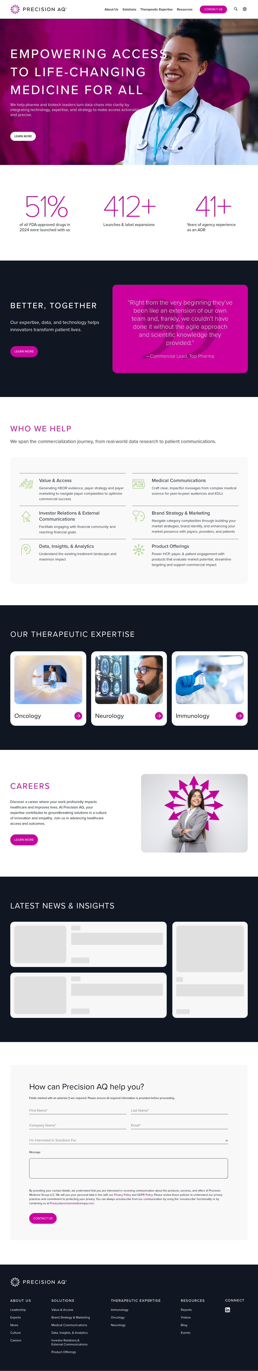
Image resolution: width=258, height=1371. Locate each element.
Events (185, 1332)
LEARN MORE (24, 351)
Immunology (119, 1309)
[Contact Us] (213, 9)
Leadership (18, 1309)
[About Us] (112, 9)
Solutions (63, 1300)
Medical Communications (69, 1325)
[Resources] (185, 9)
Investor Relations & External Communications (69, 1342)
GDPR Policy (145, 1195)
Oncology (118, 1317)
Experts (15, 1317)
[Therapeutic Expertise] (156, 9)
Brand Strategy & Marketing (70, 1317)
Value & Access (62, 1309)
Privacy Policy (122, 1195)
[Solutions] (129, 9)
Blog (184, 1325)
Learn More (23, 136)
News (14, 1325)
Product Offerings (63, 1352)
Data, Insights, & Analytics (69, 1332)
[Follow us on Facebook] (227, 1311)
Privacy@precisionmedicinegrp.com (72, 1203)
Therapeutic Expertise (136, 1300)
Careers (15, 1340)
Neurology (118, 1325)
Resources (193, 1300)
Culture (15, 1332)
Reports (186, 1309)
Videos (186, 1317)
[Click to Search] (235, 9)
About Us (20, 1300)
